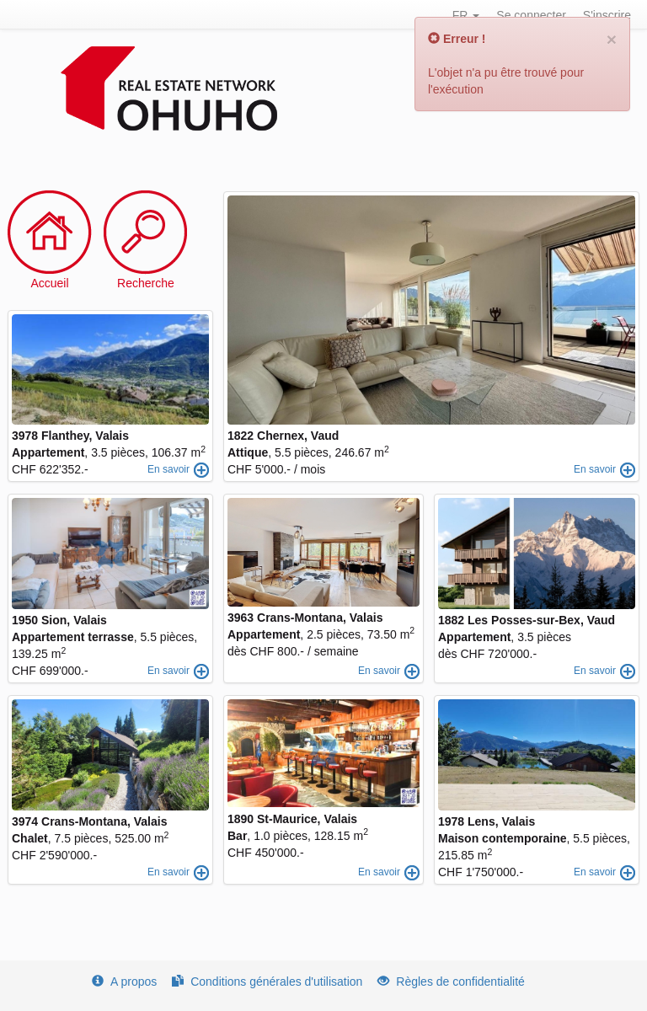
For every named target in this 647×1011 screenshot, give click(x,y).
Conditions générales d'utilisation (267, 981)
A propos (124, 981)
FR (466, 15)
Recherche (145, 283)
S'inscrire (607, 15)
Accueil (49, 283)
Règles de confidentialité (451, 981)
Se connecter (531, 15)
